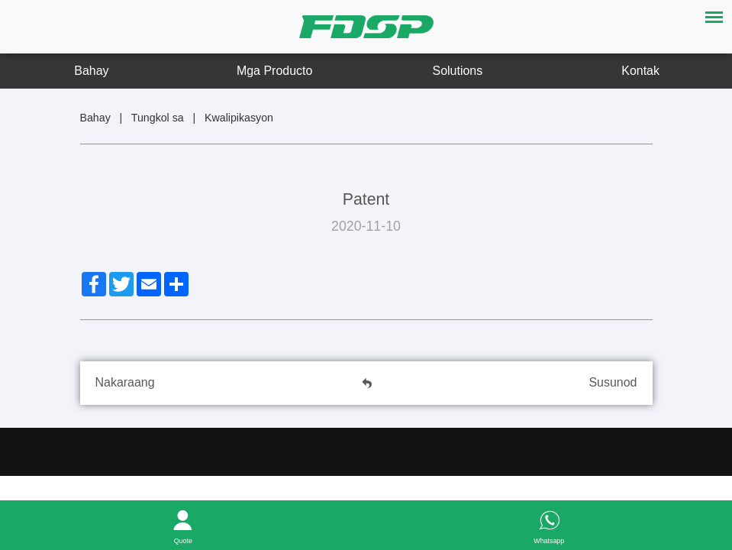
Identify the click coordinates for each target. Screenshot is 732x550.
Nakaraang (125, 382)
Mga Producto (274, 70)
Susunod (613, 382)
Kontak (640, 70)
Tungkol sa (157, 118)
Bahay (91, 70)
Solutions (458, 70)
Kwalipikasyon (239, 118)
